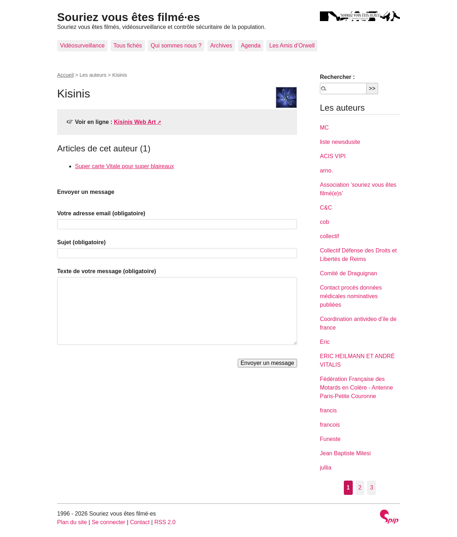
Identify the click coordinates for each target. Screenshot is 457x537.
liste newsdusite (340, 142)
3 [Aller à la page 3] (371, 488)
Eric (325, 342)
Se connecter (108, 522)
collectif (329, 236)
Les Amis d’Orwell (292, 45)
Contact (140, 522)
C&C (326, 208)
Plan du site (72, 522)
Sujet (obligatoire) (81, 242)
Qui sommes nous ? (176, 45)
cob (324, 222)
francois (330, 425)
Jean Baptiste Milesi (345, 453)
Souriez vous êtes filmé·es (128, 17)
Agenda (251, 45)
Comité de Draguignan (348, 273)
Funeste (330, 439)
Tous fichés (128, 45)
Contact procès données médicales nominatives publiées (351, 296)
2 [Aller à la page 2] (360, 488)
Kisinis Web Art (135, 122)
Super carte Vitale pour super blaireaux (124, 166)
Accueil (65, 75)
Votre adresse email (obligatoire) (101, 213)
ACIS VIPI (333, 156)
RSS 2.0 (165, 522)
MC (324, 128)
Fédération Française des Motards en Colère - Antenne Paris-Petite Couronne (356, 387)
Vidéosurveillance (82, 45)
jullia (325, 468)
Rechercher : (337, 77)
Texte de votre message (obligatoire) (106, 271)
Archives (221, 45)
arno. (326, 170)
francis (328, 410)
